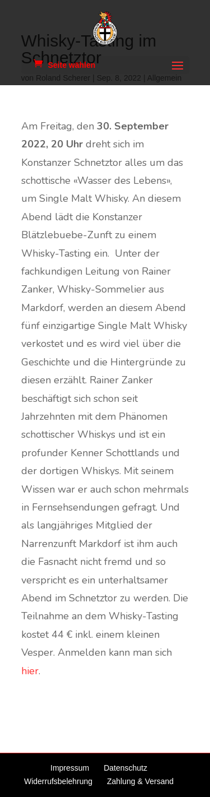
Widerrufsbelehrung (58, 781)
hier (30, 671)
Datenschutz (125, 767)
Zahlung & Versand (140, 781)
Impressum (69, 767)
